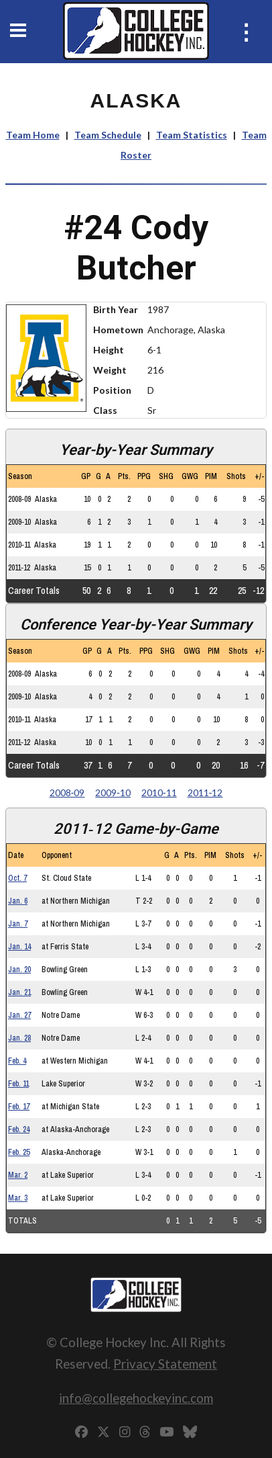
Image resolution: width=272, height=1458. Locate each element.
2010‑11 (159, 792)
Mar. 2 (17, 1175)
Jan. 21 (19, 992)
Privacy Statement (165, 1363)
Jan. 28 (19, 1038)
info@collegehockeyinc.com (136, 1398)
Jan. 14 (19, 946)
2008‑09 (67, 792)
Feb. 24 (18, 1129)
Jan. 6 (17, 901)
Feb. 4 (17, 1061)
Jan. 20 (19, 969)
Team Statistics (191, 134)
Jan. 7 (17, 923)
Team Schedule (107, 134)
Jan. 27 (19, 1015)
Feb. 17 (18, 1106)
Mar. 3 (17, 1198)
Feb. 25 (18, 1152)
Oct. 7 (17, 878)
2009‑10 (113, 792)
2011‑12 (205, 792)
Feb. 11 (18, 1083)
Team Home (33, 134)
